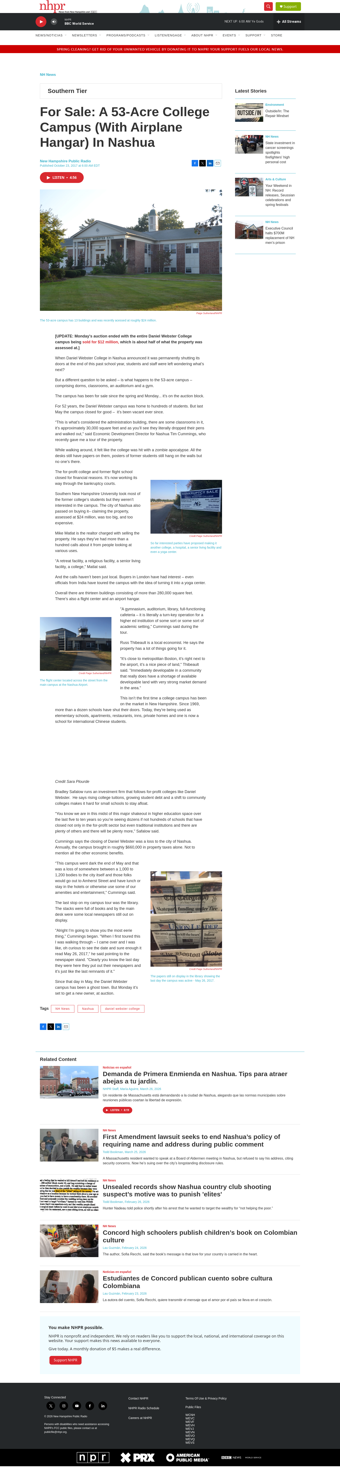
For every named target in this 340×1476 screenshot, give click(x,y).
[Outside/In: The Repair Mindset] (249, 122)
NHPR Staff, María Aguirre (120, 1098)
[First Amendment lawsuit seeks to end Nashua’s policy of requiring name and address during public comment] (69, 1155)
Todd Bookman (113, 1161)
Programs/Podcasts (125, 45)
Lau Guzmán (111, 1257)
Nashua (88, 1018)
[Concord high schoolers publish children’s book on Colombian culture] (69, 1250)
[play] (41, 31)
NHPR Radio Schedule (143, 1418)
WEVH (190, 1435)
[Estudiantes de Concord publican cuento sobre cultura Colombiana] (69, 1296)
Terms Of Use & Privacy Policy (206, 1408)
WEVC (190, 1428)
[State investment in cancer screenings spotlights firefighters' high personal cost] (249, 154)
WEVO (190, 1445)
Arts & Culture (275, 189)
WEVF (189, 1431)
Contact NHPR (138, 1408)
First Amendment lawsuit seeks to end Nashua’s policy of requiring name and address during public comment (191, 1150)
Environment (274, 114)
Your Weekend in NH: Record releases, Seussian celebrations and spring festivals (280, 205)
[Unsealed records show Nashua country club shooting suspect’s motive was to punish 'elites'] (69, 1205)
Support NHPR (65, 1369)
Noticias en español (117, 1077)
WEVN (190, 1442)
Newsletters (84, 45)
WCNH (190, 1424)
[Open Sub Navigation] (66, 45)
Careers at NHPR (140, 1427)
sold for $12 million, (100, 352)
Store (276, 45)
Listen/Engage (168, 45)
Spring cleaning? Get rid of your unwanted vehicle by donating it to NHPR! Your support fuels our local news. (170, 59)
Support (292, 11)
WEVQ (190, 1449)
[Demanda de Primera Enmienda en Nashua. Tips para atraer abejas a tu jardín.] (69, 1092)
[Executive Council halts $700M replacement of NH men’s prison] (249, 239)
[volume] (54, 31)
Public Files (193, 1417)
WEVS (189, 1452)
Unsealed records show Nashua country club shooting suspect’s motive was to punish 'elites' (187, 1200)
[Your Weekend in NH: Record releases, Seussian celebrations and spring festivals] (249, 196)
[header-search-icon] (270, 11)
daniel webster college (122, 1018)
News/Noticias (49, 45)
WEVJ (189, 1438)
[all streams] (288, 31)
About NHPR (202, 45)
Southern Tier (67, 100)
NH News (48, 84)
